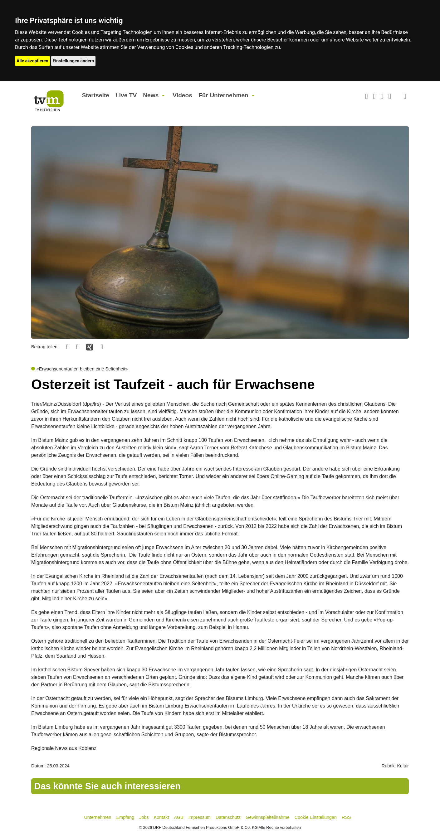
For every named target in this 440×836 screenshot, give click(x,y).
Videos (182, 95)
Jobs (144, 817)
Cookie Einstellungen (316, 817)
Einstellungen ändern (73, 60)
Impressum (199, 817)
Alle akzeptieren (32, 60)
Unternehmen (97, 817)
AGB (178, 817)
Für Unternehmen (223, 95)
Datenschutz (228, 817)
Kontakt (161, 817)
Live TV (126, 95)
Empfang (125, 817)
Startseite (95, 95)
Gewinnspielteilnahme (268, 817)
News (151, 95)
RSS (346, 817)
